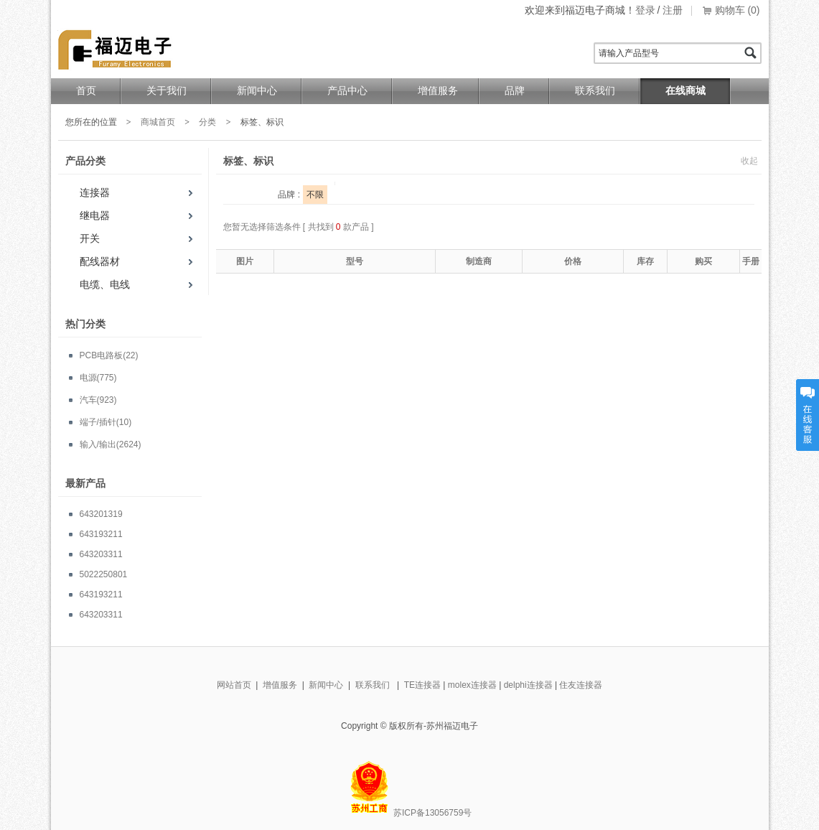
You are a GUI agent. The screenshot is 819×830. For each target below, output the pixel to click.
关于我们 (166, 90)
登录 (645, 10)
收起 (749, 161)
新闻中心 (257, 90)
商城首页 (158, 122)
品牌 (515, 90)
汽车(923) (98, 400)
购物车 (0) (737, 10)
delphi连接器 (528, 685)
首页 (86, 90)
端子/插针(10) (106, 422)
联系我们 (595, 90)
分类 (207, 122)
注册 (673, 10)
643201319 (101, 514)
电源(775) (98, 378)
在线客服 (807, 415)
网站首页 (234, 685)
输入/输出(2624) (110, 444)
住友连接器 (580, 685)
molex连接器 (472, 685)
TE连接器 (422, 685)
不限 (315, 195)
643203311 (101, 554)
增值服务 (438, 90)
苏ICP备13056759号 (432, 813)
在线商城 (685, 90)
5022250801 (104, 574)
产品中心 (347, 90)
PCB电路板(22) (109, 355)
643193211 (101, 534)
